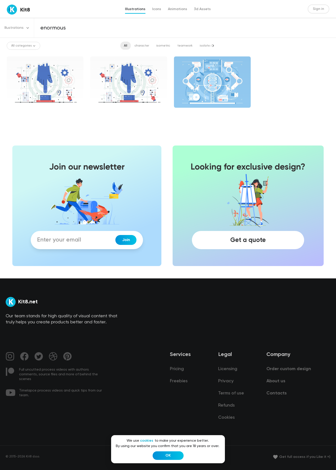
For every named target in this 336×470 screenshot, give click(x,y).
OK (168, 455)
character (141, 45)
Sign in (318, 9)
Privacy (225, 381)
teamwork (185, 45)
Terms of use (231, 393)
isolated (206, 45)
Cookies (226, 417)
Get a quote (248, 240)
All (125, 45)
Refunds (226, 405)
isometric (163, 45)
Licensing (227, 369)
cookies (146, 441)
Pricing (177, 369)
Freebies (179, 381)
